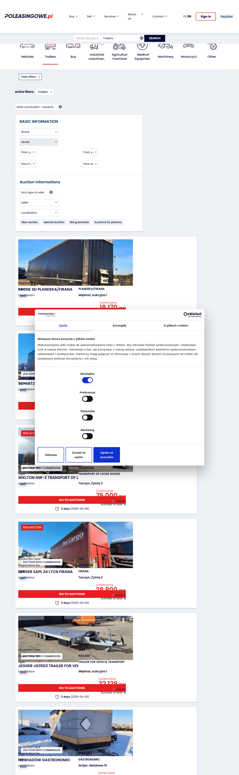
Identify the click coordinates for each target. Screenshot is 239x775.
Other (212, 57)
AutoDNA (92, 740)
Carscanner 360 (97, 735)
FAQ (125, 749)
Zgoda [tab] (63, 356)
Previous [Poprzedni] (91, 662)
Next (204, 662)
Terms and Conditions (129, 755)
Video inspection (98, 721)
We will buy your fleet (61, 708)
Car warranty (95, 711)
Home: (19, 31)
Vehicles (27, 57)
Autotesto (93, 745)
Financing (93, 706)
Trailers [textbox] (120, 23)
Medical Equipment (143, 57)
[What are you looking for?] (85, 23)
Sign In (206, 9)
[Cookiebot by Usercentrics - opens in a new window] (185, 345)
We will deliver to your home (97, 728)
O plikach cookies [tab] (176, 356)
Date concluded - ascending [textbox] (200, 77)
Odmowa (64, 426)
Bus (73, 57)
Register (127, 744)
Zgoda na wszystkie (174, 426)
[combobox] (120, 23)
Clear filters (29, 77)
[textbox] (39, 106)
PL (184, 9)
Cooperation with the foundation (133, 718)
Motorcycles (190, 57)
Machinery (166, 57)
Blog (125, 711)
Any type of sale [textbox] (37, 171)
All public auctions (38, 31)
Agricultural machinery (120, 57)
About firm (129, 706)
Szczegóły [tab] (119, 356)
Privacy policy (131, 762)
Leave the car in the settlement (64, 716)
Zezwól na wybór (119, 426)
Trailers (58, 31)
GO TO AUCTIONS (203, 120)
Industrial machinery (97, 57)
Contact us (129, 738)
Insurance (93, 716)
